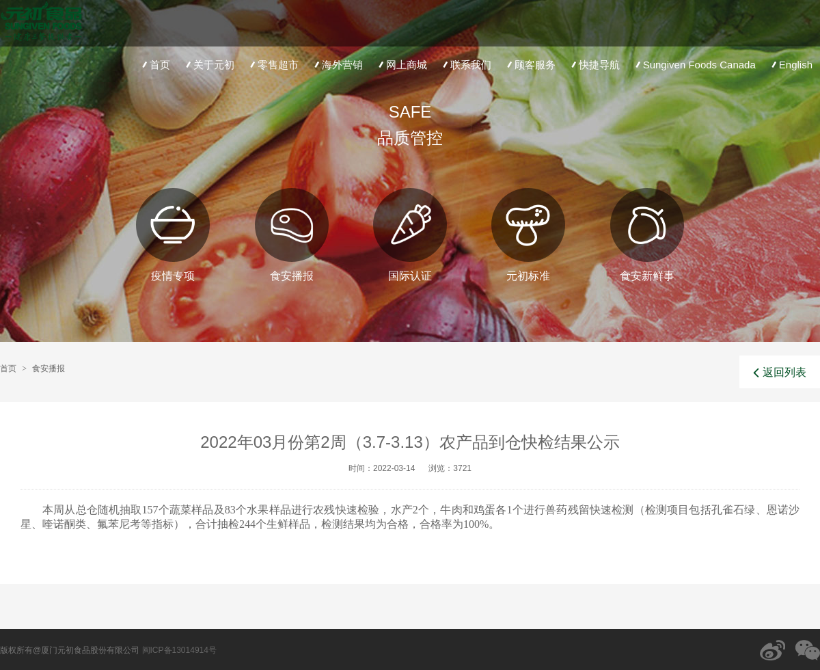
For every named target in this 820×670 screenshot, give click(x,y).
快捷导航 (594, 64)
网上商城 (401, 64)
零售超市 (273, 64)
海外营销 (337, 64)
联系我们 (465, 64)
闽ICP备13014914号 (179, 650)
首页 (154, 64)
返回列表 (779, 372)
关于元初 (208, 64)
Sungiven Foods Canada (694, 64)
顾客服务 (530, 64)
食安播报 (48, 368)
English (790, 64)
